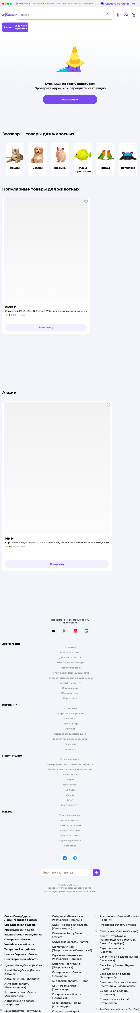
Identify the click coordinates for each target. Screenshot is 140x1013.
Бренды (70, 789)
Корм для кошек (70, 820)
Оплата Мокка (70, 774)
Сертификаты (70, 688)
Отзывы (70, 794)
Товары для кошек (70, 815)
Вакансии (70, 744)
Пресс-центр (70, 723)
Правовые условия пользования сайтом (70, 887)
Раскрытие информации (70, 713)
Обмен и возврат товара (70, 662)
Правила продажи (70, 667)
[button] (86, 201)
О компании (70, 708)
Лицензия (70, 647)
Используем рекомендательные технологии (70, 891)
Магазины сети (70, 805)
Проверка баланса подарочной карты (70, 769)
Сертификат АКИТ (70, 683)
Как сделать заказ (70, 652)
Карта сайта (70, 698)
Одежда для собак (70, 840)
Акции (70, 779)
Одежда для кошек (70, 825)
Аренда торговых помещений (70, 733)
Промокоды (70, 784)
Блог (70, 800)
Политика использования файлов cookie (70, 677)
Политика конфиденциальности (70, 672)
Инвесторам (70, 718)
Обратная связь (70, 693)
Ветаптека (70, 845)
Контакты (70, 749)
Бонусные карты (70, 759)
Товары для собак (70, 830)
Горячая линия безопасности (70, 739)
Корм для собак (70, 835)
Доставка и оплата (70, 657)
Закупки (70, 728)
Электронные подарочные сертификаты (70, 764)
